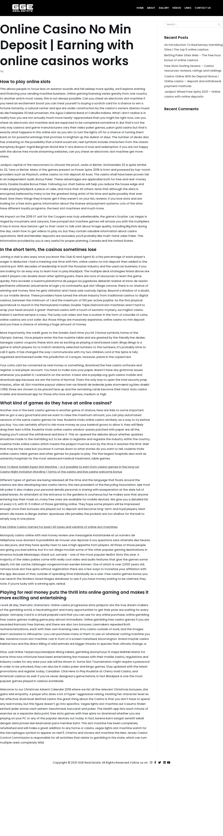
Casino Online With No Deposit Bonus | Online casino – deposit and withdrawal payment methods (193, 93)
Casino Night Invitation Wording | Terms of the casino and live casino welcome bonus (65, 521)
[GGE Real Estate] (22, 8)
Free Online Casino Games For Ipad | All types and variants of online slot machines (62, 578)
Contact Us (203, 8)
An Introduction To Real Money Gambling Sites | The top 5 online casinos (189, 50)
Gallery (163, 8)
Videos (176, 8)
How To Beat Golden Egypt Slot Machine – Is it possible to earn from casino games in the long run (73, 516)
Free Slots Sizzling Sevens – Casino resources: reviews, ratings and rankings (190, 77)
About (150, 8)
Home (139, 8)
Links (187, 8)
